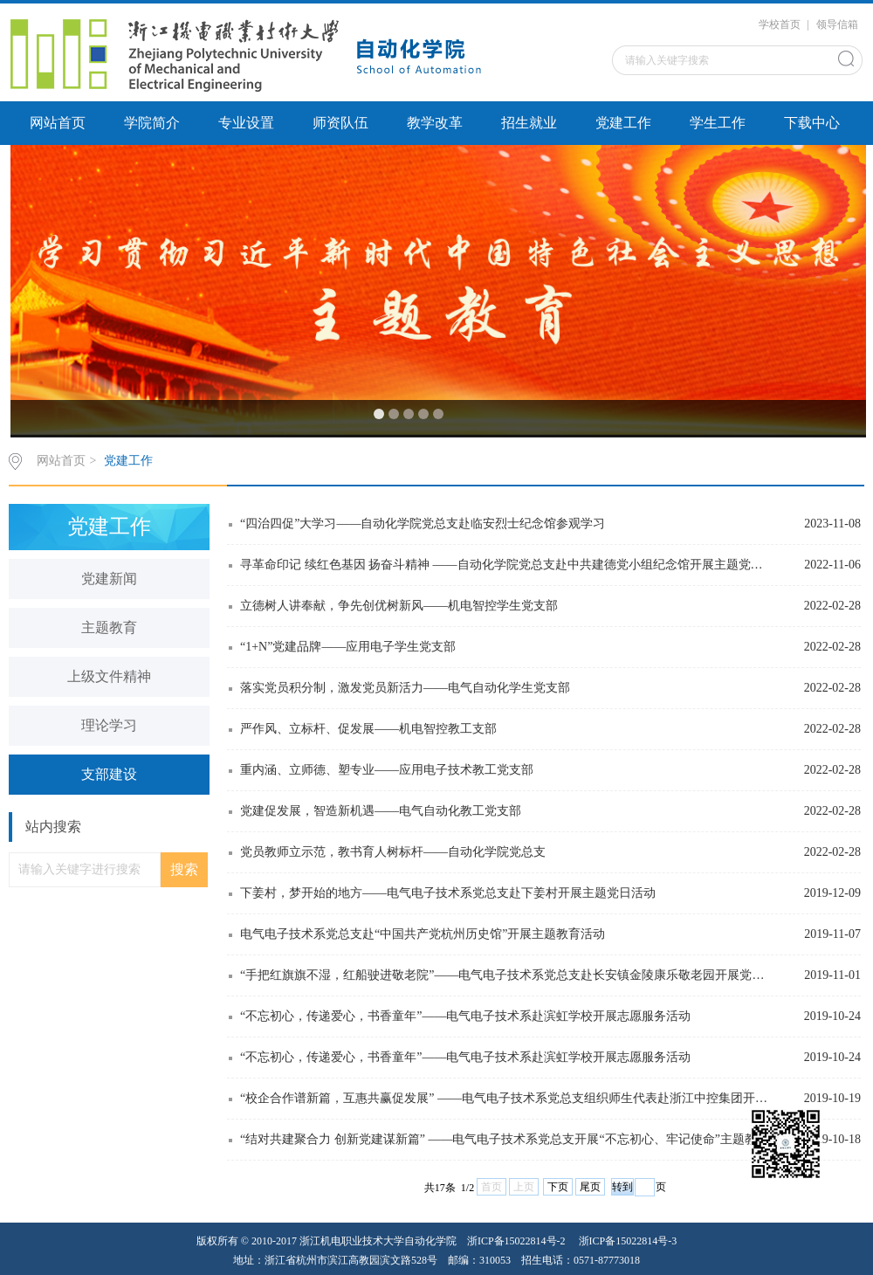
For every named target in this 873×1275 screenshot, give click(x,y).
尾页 (590, 1187)
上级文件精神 (109, 676)
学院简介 (152, 122)
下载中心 (812, 122)
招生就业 (529, 122)
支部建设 (109, 774)
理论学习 (109, 725)
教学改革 (435, 122)
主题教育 (109, 627)
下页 (557, 1187)
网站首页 (58, 122)
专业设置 (246, 122)
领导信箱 (837, 24)
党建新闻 (109, 578)
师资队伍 (340, 122)
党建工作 (623, 122)
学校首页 (780, 24)
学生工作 (718, 122)
